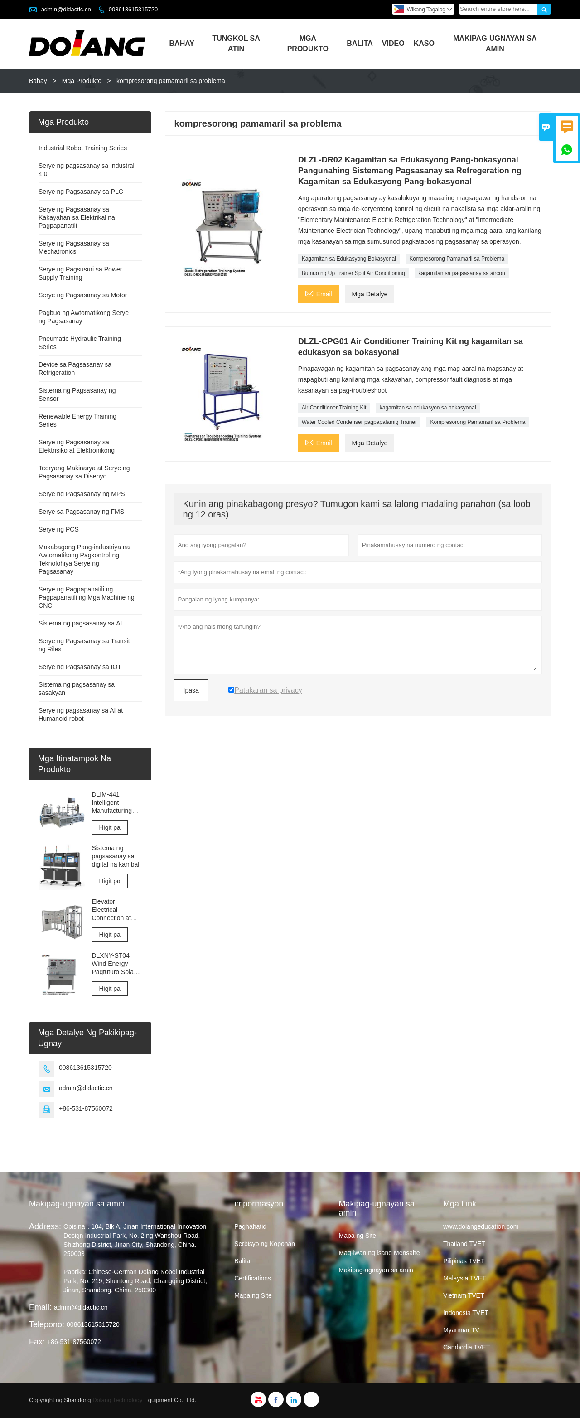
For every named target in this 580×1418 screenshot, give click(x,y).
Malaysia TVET (464, 1278)
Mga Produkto (308, 43)
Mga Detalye (370, 294)
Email (318, 293)
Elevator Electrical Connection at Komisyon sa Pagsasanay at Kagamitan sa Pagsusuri (113, 910)
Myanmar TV (461, 1330)
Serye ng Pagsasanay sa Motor (83, 295)
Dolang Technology (117, 1400)
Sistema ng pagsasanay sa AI (80, 623)
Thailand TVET (464, 1243)
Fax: (37, 1341)
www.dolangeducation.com (481, 1226)
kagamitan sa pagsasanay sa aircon (461, 273)
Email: (40, 1307)
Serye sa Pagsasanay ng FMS (81, 511)
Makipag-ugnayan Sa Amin (494, 43)
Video (393, 43)
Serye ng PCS (59, 529)
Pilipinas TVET (464, 1261)
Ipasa (191, 690)
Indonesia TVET (465, 1312)
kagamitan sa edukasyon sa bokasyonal (428, 407)
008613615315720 (133, 9)
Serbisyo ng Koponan (264, 1243)
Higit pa (109, 827)
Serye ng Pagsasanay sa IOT (80, 666)
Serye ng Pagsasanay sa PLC (81, 191)
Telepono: (46, 1324)
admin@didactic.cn (66, 9)
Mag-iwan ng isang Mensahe (379, 1252)
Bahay (181, 43)
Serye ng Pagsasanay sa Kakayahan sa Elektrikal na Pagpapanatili (77, 217)
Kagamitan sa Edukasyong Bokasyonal (349, 259)
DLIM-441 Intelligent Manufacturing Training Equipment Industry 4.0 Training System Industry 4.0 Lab (114, 803)
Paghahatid (250, 1226)
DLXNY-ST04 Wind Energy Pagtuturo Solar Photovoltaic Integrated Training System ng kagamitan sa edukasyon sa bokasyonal (115, 964)
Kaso (424, 43)
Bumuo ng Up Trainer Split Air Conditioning (353, 273)
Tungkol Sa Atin (236, 43)
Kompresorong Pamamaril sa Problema (456, 259)
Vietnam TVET (463, 1295)
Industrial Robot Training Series (83, 148)
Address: (45, 1226)
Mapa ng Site (253, 1295)
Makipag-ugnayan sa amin (77, 1203)
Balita (359, 43)
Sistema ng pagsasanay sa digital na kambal (115, 856)
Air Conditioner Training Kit (334, 407)
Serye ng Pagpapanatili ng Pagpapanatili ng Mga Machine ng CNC (87, 597)
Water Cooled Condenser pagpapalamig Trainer (359, 422)
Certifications (252, 1278)
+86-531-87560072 (86, 1108)
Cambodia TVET (466, 1347)
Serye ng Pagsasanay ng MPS (82, 493)
